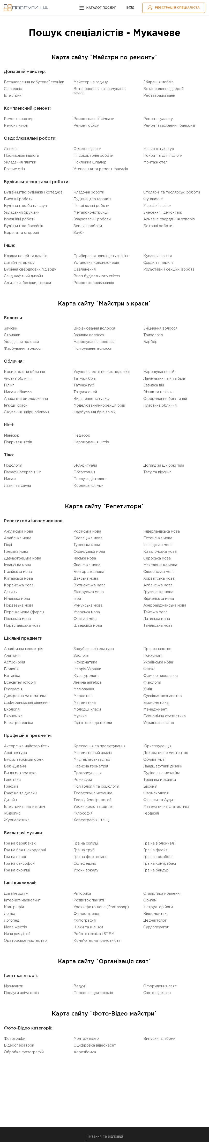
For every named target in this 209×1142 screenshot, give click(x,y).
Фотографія (84, 920)
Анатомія (12, 655)
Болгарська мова (88, 571)
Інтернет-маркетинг (22, 900)
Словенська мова (159, 571)
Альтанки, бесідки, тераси (27, 283)
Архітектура (15, 753)
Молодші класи (87, 709)
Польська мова (17, 619)
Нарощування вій (158, 372)
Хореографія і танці (91, 820)
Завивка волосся (88, 335)
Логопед (11, 920)
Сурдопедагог (156, 927)
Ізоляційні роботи (19, 219)
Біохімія (150, 786)
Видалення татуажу (91, 398)
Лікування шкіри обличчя (26, 412)
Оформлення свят (160, 986)
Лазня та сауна (17, 485)
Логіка (9, 913)
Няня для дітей (17, 934)
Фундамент (153, 199)
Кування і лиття (157, 256)
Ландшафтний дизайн (23, 276)
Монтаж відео (86, 1038)
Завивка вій (153, 385)
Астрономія (14, 662)
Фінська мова (85, 619)
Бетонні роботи (157, 226)
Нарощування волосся (94, 342)
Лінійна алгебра (87, 682)
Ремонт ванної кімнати (93, 119)
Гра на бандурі (156, 870)
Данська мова (85, 578)
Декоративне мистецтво (165, 753)
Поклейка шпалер (90, 162)
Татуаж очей (85, 392)
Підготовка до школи (92, 723)
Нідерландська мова (161, 531)
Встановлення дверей (163, 89)
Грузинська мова (158, 592)
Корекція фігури (88, 485)
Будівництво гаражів (92, 199)
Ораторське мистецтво (25, 940)
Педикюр (81, 435)
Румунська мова (87, 605)
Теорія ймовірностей (92, 800)
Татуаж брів (84, 378)
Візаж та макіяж (158, 392)
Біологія (11, 669)
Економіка (13, 716)
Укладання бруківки (22, 212)
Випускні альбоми (159, 1038)
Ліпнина (11, 149)
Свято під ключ (157, 993)
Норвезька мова (18, 605)
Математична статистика (166, 806)
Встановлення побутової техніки (34, 82)
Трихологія (153, 335)
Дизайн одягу (16, 893)
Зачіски (10, 328)
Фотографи (14, 1038)
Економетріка (156, 702)
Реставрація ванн (159, 95)
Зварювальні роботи (92, 219)
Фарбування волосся (23, 348)
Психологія (153, 655)
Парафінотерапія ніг (22, 472)
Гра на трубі (84, 850)
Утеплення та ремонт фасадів (100, 169)
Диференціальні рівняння (26, 702)
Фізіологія (152, 682)
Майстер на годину (90, 82)
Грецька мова (16, 551)
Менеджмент (155, 709)
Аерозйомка (84, 1052)
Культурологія (86, 675)
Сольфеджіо (84, 863)
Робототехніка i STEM (93, 934)
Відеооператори (19, 1045)
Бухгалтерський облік (24, 759)
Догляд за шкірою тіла (163, 465)
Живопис (12, 813)
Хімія (147, 689)
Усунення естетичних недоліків (101, 372)
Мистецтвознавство (91, 759)
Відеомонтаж (155, 913)
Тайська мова (155, 612)
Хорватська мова (159, 578)
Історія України (87, 669)
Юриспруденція (157, 746)
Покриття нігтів (18, 442)
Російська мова (87, 531)
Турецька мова (86, 545)
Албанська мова (158, 585)
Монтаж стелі (155, 162)
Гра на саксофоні (19, 863)
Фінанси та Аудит (159, 800)
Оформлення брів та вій (165, 398)
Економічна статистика (164, 716)
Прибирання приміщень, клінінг (101, 256)
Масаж (10, 479)
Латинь (10, 592)
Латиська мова (156, 619)
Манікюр (11, 435)
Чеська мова (84, 558)
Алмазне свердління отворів (169, 219)
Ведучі (79, 986)
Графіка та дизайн (20, 793)
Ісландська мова (158, 545)
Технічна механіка (159, 779)
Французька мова (89, 551)
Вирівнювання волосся (94, 328)
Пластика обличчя (160, 405)
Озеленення (84, 269)
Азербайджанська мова (164, 605)
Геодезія (151, 813)
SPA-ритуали (85, 465)
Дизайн (10, 800)
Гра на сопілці (85, 843)
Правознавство (157, 649)
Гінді (8, 545)
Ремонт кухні (16, 125)
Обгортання (84, 472)
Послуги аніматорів (21, 993)
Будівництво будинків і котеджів (33, 192)
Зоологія (81, 655)
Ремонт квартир (19, 119)
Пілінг (9, 385)
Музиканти (13, 986)
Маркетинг (83, 696)
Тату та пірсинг (157, 472)
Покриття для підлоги (162, 155)
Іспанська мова (17, 565)
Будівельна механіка (161, 773)
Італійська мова (18, 571)
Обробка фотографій (24, 1052)
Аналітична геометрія (23, 649)
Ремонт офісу (86, 125)
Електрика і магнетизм (24, 806)
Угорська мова (86, 612)
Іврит (78, 598)
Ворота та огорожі (21, 232)
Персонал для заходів (93, 993)
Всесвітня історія (20, 682)
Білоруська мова (88, 592)
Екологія (12, 709)
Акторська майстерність (26, 746)
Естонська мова (157, 538)
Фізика (149, 669)
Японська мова (86, 565)
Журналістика (16, 820)
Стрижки (12, 335)
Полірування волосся (92, 348)
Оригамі (150, 900)
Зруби (79, 232)
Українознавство (158, 723)
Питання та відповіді (104, 1136)
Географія (13, 689)
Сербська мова (157, 558)
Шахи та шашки (88, 927)
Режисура (82, 779)
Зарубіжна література (93, 649)
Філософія (83, 813)
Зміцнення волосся (160, 328)
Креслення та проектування (99, 746)
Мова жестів (15, 927)
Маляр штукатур (158, 149)
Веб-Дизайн (15, 766)
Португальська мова (22, 625)
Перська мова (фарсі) (24, 612)
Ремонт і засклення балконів (169, 125)
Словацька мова (87, 538)
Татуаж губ (83, 385)
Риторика (82, 893)
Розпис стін (14, 169)
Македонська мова (160, 565)
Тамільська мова (158, 625)
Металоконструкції (90, 212)
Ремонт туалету (158, 119)
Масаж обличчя (18, 392)
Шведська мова (87, 625)
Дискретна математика (25, 696)
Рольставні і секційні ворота (169, 269)
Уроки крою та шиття (93, 806)
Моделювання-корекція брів (99, 405)
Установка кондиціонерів (96, 262)
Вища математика (20, 773)
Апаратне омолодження (26, 398)
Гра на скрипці (17, 870)
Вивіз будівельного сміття (96, 276)
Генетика (12, 779)
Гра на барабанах (20, 843)
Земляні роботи (87, 226)
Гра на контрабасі (159, 863)
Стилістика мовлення (162, 893)
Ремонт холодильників (93, 283)
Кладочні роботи (88, 192)
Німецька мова (17, 598)
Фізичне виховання (160, 675)
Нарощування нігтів (91, 442)
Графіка (11, 786)
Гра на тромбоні (157, 857)
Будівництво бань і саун (25, 205)
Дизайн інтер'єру (19, 262)
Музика (80, 716)
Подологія (13, 465)
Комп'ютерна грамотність (96, 940)
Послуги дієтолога (90, 479)
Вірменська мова (158, 598)
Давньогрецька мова (22, 558)
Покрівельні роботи (91, 205)
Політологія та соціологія (96, 786)
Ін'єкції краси (15, 405)
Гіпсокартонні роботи (93, 155)
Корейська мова (19, 585)
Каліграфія (14, 907)
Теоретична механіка (92, 793)
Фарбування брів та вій (94, 412)
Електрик (12, 95)
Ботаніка (12, 675)
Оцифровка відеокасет (94, 1045)
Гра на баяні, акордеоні (25, 850)
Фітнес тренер (87, 913)
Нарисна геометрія (90, 766)
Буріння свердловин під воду (30, 269)
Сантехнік (13, 89)
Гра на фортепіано (90, 857)
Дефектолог (155, 920)
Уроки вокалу (85, 870)
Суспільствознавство (162, 696)
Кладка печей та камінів (25, 256)
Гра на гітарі (15, 857)
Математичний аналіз (92, 753)
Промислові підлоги (21, 155)
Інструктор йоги (158, 907)
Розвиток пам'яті (88, 900)
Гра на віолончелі (159, 843)
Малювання (83, 689)
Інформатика (85, 662)
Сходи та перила (158, 262)
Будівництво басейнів (23, 226)
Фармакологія (156, 793)
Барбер (150, 342)
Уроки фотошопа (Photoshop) (101, 907)
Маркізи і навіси (157, 205)
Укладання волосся (21, 342)
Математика (84, 702)
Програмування (87, 773)
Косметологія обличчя (24, 372)
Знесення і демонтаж (162, 212)
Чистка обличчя (18, 378)
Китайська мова (18, 578)
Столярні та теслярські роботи (171, 192)
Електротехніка (18, 723)
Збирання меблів (158, 82)
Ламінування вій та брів (164, 378)
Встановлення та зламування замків (99, 91)
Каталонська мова (160, 551)
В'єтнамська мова (89, 585)
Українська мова (158, 662)
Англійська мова (18, 531)
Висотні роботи (18, 199)
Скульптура (154, 759)
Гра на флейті (155, 850)
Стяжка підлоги (87, 149)
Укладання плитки (20, 162)
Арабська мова (17, 538)
